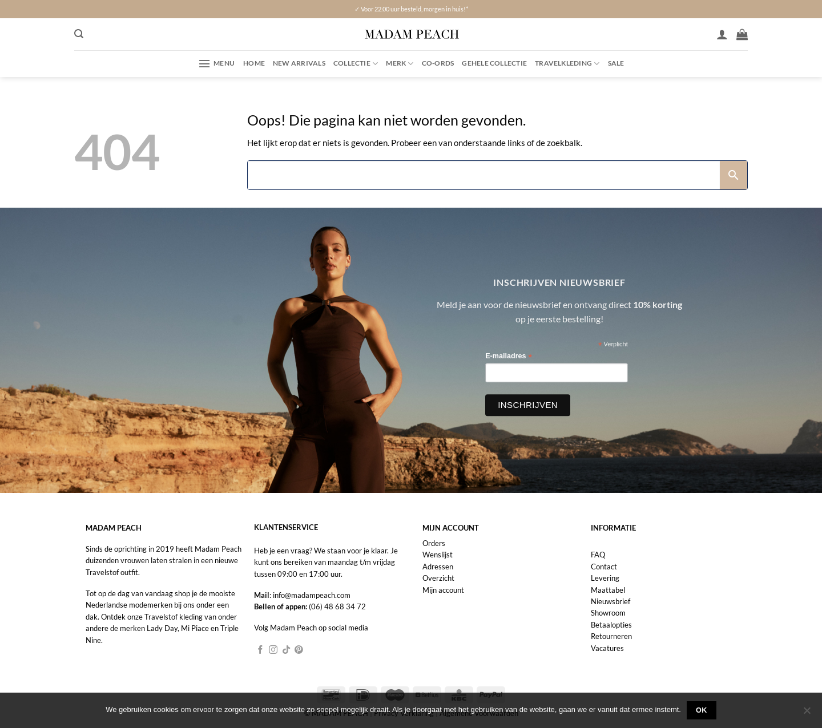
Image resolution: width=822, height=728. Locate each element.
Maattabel (608, 589)
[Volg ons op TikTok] (286, 650)
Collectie (355, 63)
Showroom (608, 612)
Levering (605, 578)
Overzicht (438, 578)
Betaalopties (611, 624)
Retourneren (611, 636)
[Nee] (806, 714)
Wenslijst (437, 554)
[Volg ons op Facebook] (260, 650)
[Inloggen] (722, 34)
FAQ (598, 554)
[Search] (484, 175)
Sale (616, 63)
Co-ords (438, 63)
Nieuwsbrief (610, 601)
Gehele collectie (494, 63)
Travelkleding (567, 63)
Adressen (437, 566)
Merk (399, 63)
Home (254, 63)
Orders (433, 543)
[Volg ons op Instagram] (273, 650)
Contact (604, 566)
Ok (701, 710)
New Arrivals (299, 63)
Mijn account (443, 589)
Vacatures (607, 648)
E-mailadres (508, 356)
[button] (78, 34)
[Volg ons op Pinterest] (299, 650)
